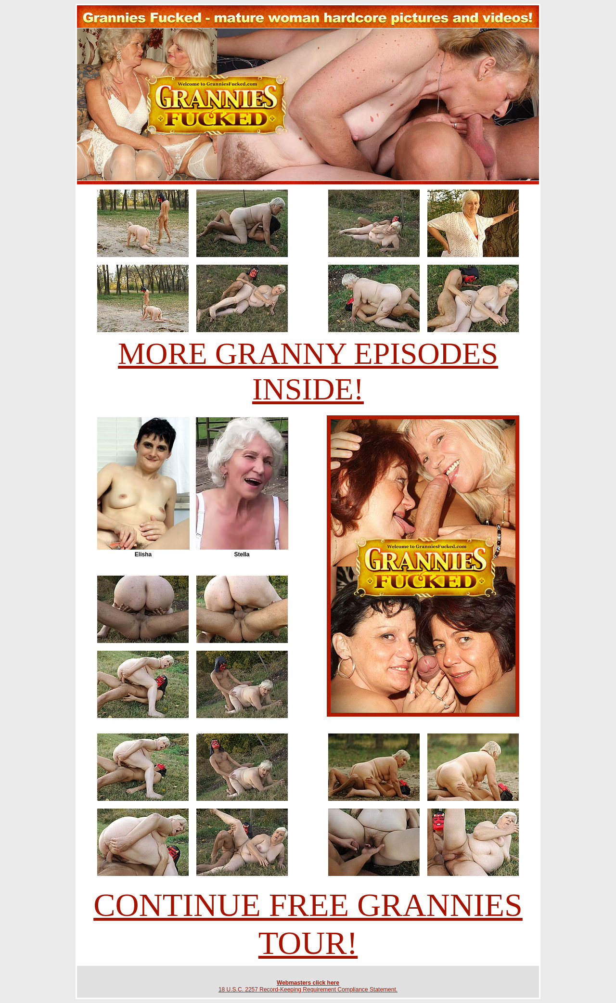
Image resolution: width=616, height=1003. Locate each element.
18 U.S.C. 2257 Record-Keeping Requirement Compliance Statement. (308, 989)
